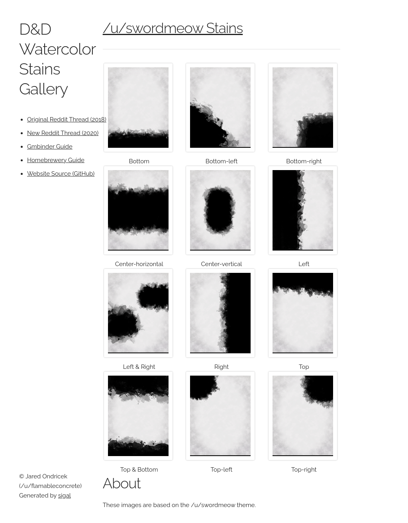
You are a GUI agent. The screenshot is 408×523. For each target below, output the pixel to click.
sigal (64, 495)
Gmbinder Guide (50, 146)
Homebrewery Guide (55, 160)
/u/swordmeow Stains (173, 28)
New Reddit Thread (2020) (62, 133)
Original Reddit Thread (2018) (66, 119)
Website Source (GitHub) (60, 173)
